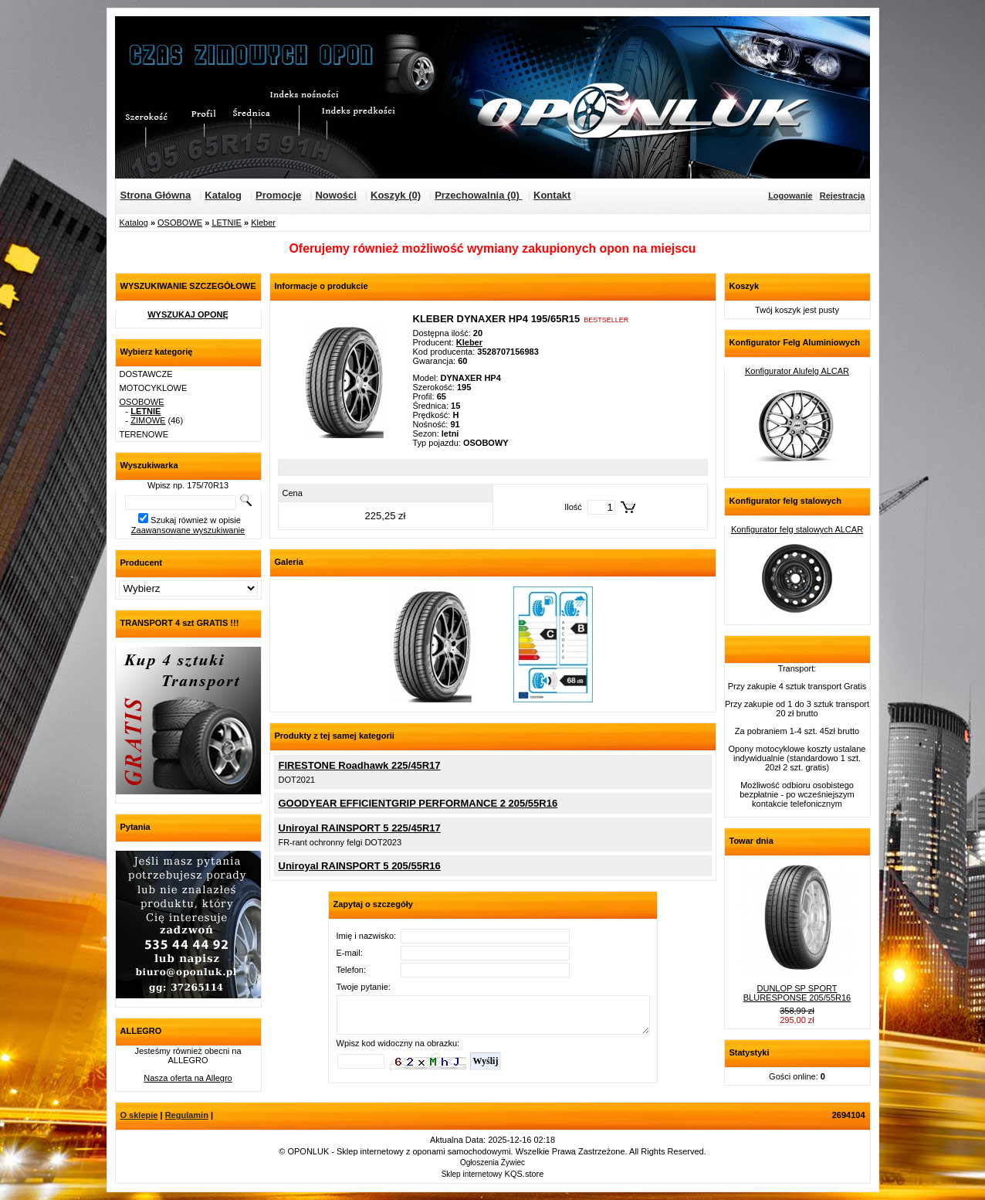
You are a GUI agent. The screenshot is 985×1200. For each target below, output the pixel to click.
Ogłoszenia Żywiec (492, 1162)
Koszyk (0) (396, 195)
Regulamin (186, 1115)
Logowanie (790, 195)
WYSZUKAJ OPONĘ (187, 314)
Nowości (335, 195)
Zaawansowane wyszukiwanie (188, 530)
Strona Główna (155, 195)
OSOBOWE (179, 222)
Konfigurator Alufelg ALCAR (797, 371)
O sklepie (139, 1115)
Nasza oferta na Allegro (188, 1078)
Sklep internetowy (472, 1174)
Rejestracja (842, 195)
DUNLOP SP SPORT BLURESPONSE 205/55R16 (797, 993)
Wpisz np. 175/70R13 (187, 485)
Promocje (278, 195)
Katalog (223, 195)
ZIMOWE (147, 420)
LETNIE (227, 222)
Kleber (263, 222)
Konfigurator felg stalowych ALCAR (797, 529)
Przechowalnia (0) (478, 195)
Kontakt (551, 195)
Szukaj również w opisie (196, 520)
